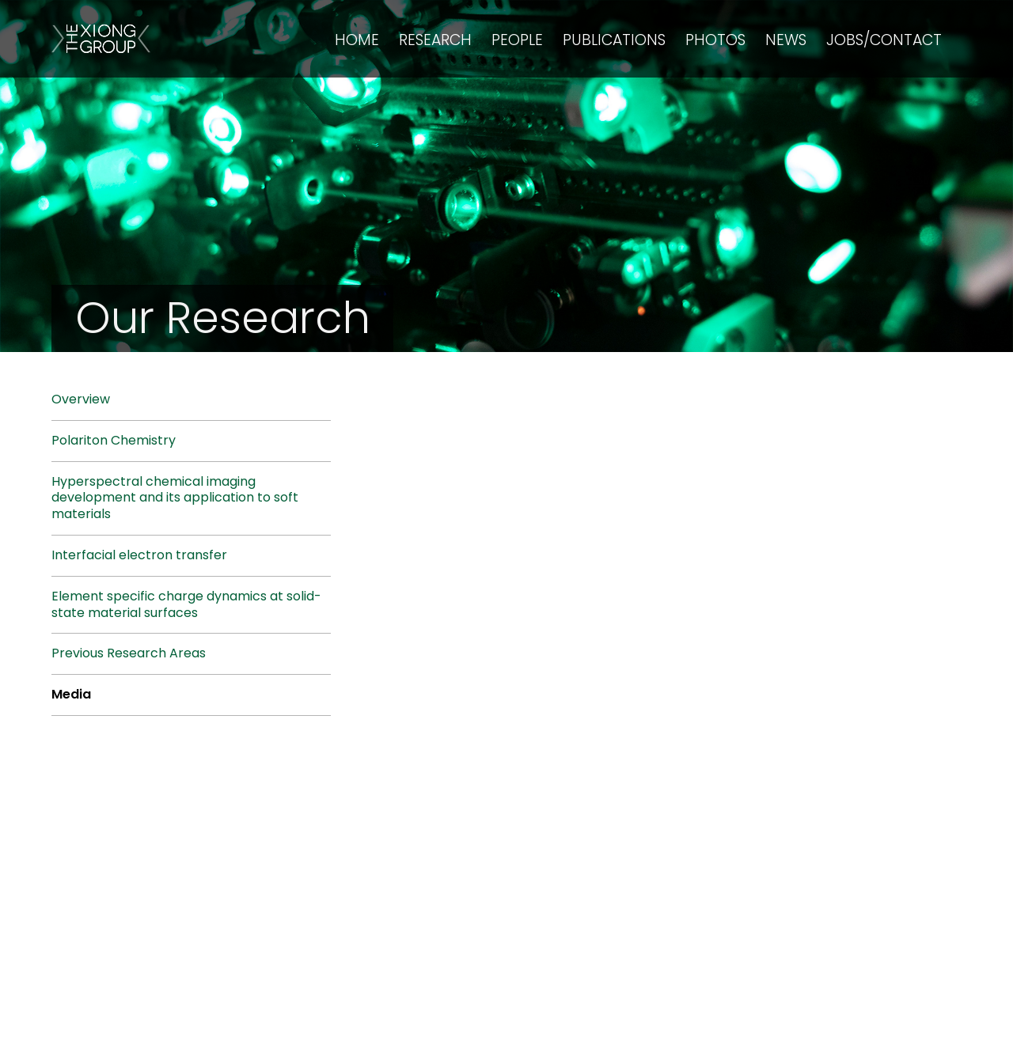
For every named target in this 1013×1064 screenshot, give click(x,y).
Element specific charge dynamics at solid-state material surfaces (186, 604)
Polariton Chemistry (113, 440)
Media (71, 694)
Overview (80, 399)
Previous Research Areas (128, 653)
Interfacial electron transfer (139, 555)
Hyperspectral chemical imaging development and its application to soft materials (174, 498)
